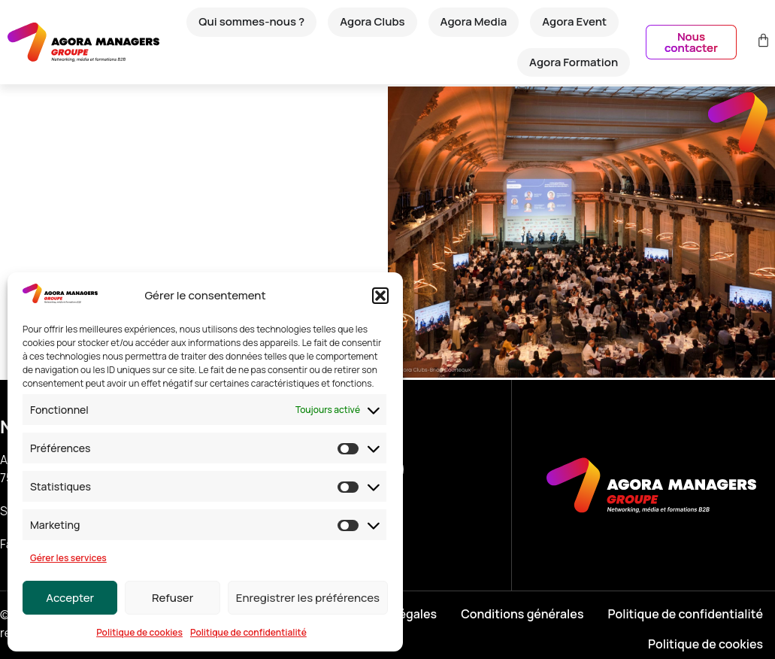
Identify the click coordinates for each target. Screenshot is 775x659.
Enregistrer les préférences (308, 598)
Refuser (172, 598)
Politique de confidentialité (248, 632)
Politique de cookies (139, 632)
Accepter (70, 598)
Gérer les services (68, 557)
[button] (380, 295)
